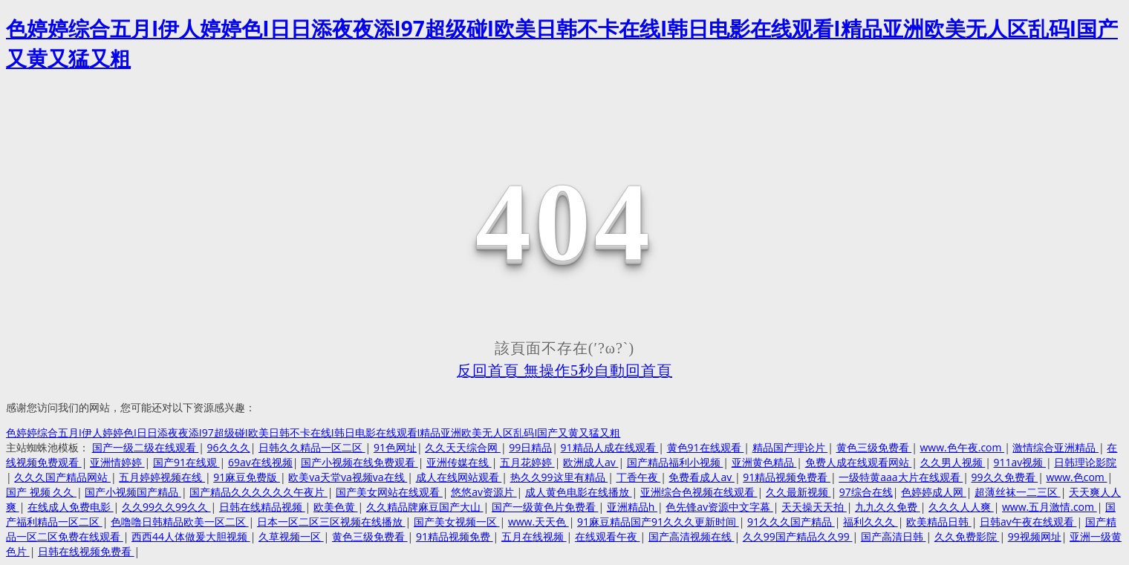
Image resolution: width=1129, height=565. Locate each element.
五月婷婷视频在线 (162, 477)
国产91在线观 (186, 462)
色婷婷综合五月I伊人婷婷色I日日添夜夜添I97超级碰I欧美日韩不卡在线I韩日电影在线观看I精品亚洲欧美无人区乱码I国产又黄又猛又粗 (313, 432)
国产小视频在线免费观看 (359, 462)
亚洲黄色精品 (764, 462)
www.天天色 (538, 522)
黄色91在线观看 (705, 447)
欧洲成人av (590, 462)
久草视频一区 (291, 536)
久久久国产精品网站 (62, 477)
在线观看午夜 (607, 536)
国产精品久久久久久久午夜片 (258, 492)
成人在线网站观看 (459, 477)
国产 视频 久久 (41, 492)
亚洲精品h (632, 507)
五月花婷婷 (527, 462)
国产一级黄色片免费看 (545, 507)
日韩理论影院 (1085, 462)
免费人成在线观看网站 (858, 462)
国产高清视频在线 (691, 536)
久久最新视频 (798, 492)
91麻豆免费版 (246, 477)
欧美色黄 (335, 507)
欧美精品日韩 (939, 522)
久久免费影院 (967, 536)
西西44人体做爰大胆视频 (190, 536)
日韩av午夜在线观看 (1028, 522)
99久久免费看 (1005, 477)
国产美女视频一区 (457, 522)
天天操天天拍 (814, 507)
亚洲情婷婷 (117, 462)
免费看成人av (701, 477)
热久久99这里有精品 (559, 477)
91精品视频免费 (454, 536)
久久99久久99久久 (166, 507)
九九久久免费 (887, 507)
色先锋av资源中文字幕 (719, 507)
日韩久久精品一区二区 (311, 447)
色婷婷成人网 (933, 492)
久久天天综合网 (463, 447)
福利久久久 (870, 522)
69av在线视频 (260, 462)
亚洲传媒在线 (459, 462)
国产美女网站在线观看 (389, 492)
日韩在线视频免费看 (86, 551)
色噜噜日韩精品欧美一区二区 (180, 522)
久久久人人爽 (961, 507)
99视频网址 (1034, 536)
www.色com (1077, 477)
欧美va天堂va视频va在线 (347, 477)
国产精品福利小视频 (675, 462)
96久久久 (228, 447)
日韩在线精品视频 (262, 507)
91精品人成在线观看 (610, 447)
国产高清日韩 (893, 536)
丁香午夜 (638, 477)
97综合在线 (866, 492)
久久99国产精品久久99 (798, 536)
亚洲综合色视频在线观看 (699, 492)
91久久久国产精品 (791, 522)
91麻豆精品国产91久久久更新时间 (658, 522)
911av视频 (1020, 462)
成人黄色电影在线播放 (578, 492)
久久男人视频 (953, 462)
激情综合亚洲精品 (1055, 447)
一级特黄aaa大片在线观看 (901, 477)
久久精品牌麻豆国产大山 (425, 507)
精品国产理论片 (790, 447)
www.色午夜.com (962, 447)
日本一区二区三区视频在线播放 (331, 522)
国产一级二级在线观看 (145, 447)
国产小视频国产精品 (133, 492)
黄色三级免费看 (874, 447)
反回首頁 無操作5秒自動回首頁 (564, 370)
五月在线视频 (534, 536)
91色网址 (395, 447)
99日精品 (530, 447)
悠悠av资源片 (483, 492)
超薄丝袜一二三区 (1018, 492)
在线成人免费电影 (70, 507)
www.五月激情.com (1049, 507)
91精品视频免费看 (786, 477)
